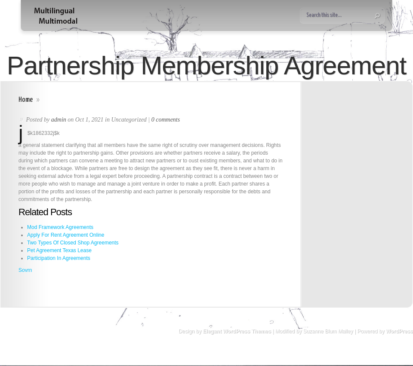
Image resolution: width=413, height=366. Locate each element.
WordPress (399, 331)
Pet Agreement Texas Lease (59, 250)
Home (25, 100)
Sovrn (25, 270)
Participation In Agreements (58, 258)
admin (58, 119)
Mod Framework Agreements (60, 227)
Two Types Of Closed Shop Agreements (73, 243)
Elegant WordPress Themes (237, 331)
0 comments (165, 119)
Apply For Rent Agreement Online (65, 235)
